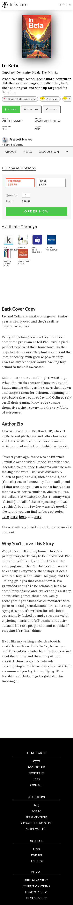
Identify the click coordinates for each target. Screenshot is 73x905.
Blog (36, 849)
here (56, 487)
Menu (66, 5)
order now (36, 211)
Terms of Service (36, 892)
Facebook (36, 861)
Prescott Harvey (20, 139)
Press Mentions (36, 817)
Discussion (49, 151)
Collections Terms (36, 886)
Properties (36, 773)
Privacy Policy (36, 898)
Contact (36, 785)
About (11, 151)
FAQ (36, 805)
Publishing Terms (37, 880)
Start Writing (36, 829)
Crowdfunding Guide (36, 823)
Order (11, 109)
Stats (36, 761)
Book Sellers (37, 767)
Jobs (36, 779)
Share (51, 109)
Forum (36, 811)
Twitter (36, 855)
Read (27, 151)
